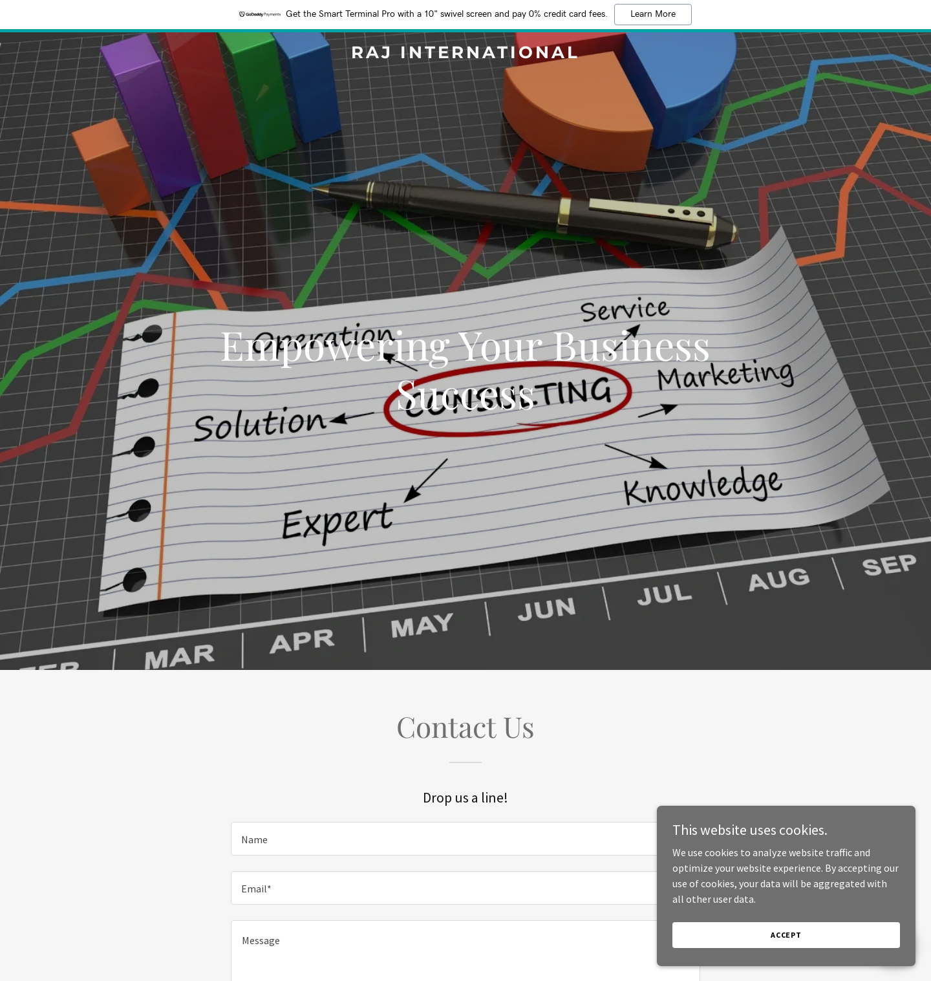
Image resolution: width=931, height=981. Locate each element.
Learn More (653, 14)
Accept (786, 961)
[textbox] (465, 839)
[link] (465, 54)
